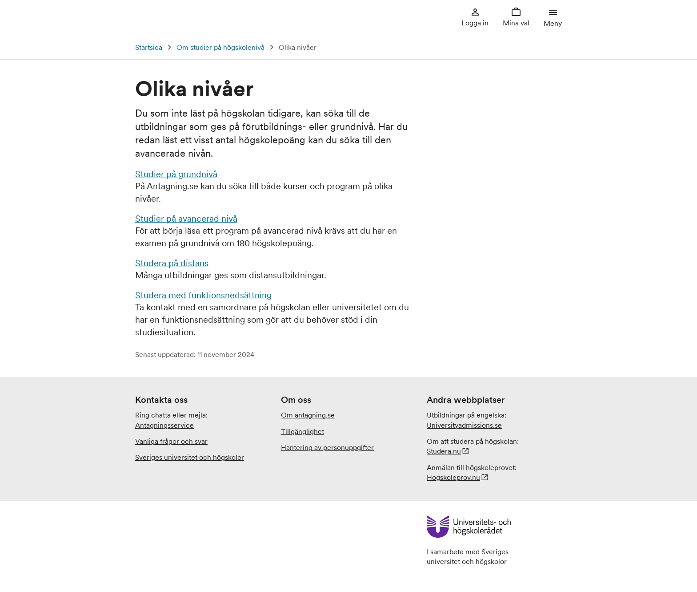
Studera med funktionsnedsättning (203, 295)
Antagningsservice (164, 425)
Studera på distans (171, 263)
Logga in (475, 17)
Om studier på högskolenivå (220, 47)
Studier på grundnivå (176, 174)
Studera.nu (444, 450)
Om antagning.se (308, 414)
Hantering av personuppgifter (327, 447)
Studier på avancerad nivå (186, 218)
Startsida (148, 47)
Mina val (516, 17)
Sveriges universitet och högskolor (189, 457)
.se (464, 425)
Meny (553, 17)
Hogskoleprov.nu (453, 477)
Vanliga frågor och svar (171, 441)
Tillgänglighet (302, 431)
